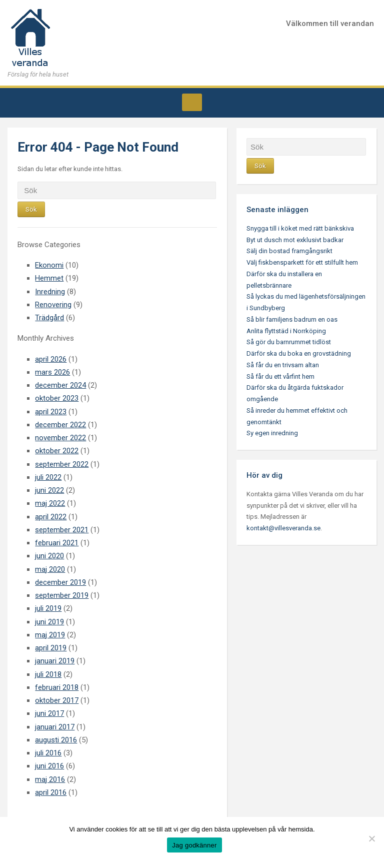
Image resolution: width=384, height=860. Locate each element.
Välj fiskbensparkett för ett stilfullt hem (302, 262)
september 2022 (61, 464)
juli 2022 (48, 477)
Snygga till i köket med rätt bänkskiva (300, 228)
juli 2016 (48, 752)
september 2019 (61, 595)
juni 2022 (49, 490)
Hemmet (49, 278)
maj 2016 (50, 779)
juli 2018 (48, 674)
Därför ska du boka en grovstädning (298, 353)
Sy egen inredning (272, 433)
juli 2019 (48, 608)
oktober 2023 (56, 398)
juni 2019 (49, 621)
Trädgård (49, 317)
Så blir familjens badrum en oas (292, 319)
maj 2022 (50, 503)
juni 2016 (49, 765)
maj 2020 (50, 569)
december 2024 (60, 385)
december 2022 (60, 424)
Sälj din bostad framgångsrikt (289, 251)
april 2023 (50, 411)
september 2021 (61, 529)
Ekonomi (49, 265)
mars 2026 (52, 372)
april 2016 (50, 792)
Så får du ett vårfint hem (280, 376)
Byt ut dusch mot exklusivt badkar (295, 240)
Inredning (50, 291)
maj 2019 (50, 634)
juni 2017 (49, 713)
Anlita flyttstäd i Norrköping (286, 331)
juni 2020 (49, 555)
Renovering (53, 304)
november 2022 (60, 437)
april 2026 (50, 359)
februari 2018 (56, 687)
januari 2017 (54, 726)
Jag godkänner (194, 845)
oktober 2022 (56, 450)
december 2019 (60, 582)
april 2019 (50, 647)
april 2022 (50, 516)
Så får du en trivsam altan (282, 365)
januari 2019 (54, 660)
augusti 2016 (56, 739)
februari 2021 (56, 542)
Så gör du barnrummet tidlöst (288, 342)
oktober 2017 (56, 700)
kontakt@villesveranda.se (283, 528)
